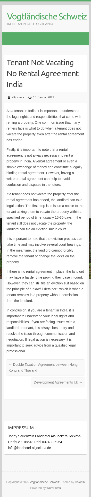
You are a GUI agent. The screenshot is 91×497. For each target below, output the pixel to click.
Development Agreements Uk (58, 382)
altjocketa (18, 97)
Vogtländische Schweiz (46, 16)
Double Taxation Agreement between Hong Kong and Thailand (43, 367)
